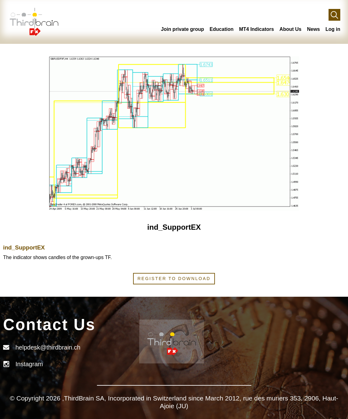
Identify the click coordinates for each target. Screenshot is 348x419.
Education (221, 29)
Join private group (182, 29)
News (313, 29)
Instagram (29, 364)
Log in (332, 29)
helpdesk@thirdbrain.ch (47, 347)
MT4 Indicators (256, 29)
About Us (290, 29)
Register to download (174, 278)
